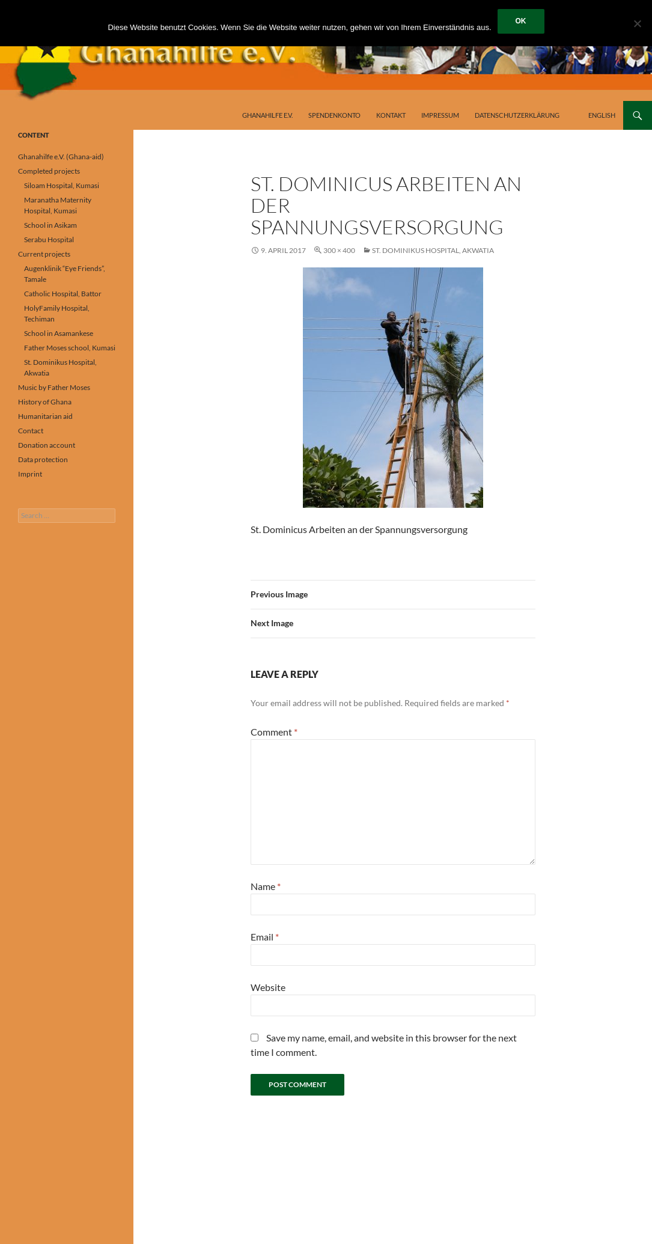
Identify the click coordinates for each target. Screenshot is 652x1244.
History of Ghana (45, 401)
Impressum (440, 115)
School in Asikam (50, 225)
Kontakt (391, 115)
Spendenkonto (334, 115)
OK (521, 21)
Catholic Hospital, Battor (63, 293)
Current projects (44, 253)
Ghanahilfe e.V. (267, 115)
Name (266, 886)
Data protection (43, 459)
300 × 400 (339, 250)
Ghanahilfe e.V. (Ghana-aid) (61, 156)
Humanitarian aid (45, 416)
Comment (274, 731)
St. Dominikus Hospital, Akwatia (433, 250)
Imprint (30, 473)
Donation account (46, 445)
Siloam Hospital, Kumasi (61, 185)
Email (265, 936)
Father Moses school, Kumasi (69, 347)
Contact (30, 430)
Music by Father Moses (54, 387)
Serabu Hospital (49, 239)
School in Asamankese (58, 333)
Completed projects (49, 170)
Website (268, 987)
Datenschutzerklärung (517, 115)
